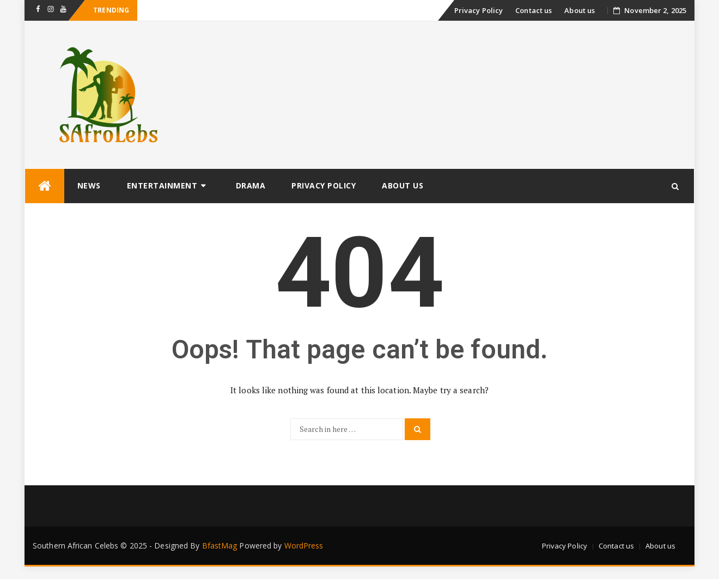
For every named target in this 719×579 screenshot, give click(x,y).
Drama (251, 185)
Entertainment (162, 185)
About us (579, 10)
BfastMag (219, 545)
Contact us (533, 10)
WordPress (304, 545)
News (89, 185)
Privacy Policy (478, 10)
